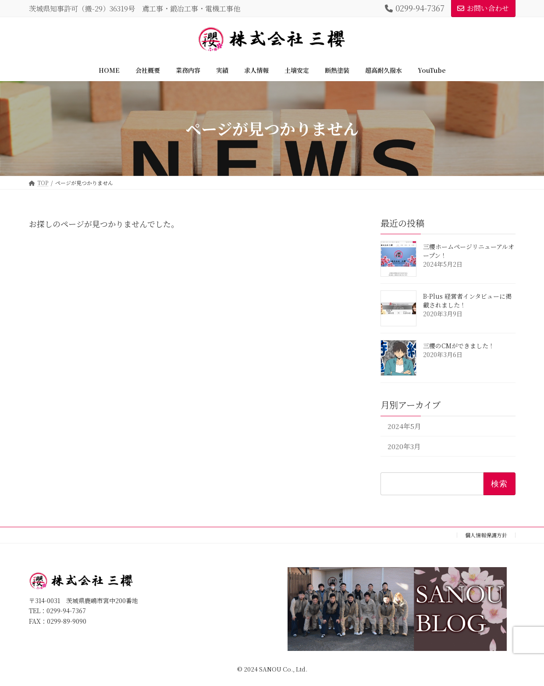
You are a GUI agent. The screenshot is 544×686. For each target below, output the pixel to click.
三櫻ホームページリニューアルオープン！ (468, 251)
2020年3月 (403, 446)
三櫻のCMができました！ (458, 345)
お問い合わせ (483, 8)
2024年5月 (404, 426)
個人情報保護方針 (486, 535)
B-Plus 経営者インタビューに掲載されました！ (467, 300)
